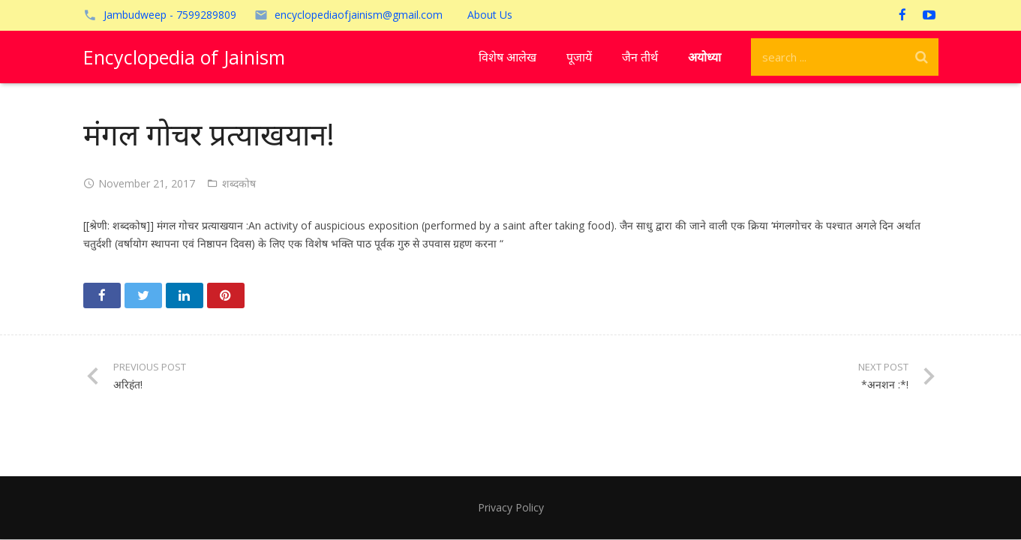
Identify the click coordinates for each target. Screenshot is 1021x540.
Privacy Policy (511, 507)
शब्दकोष (239, 183)
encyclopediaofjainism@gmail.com (359, 15)
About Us (489, 15)
